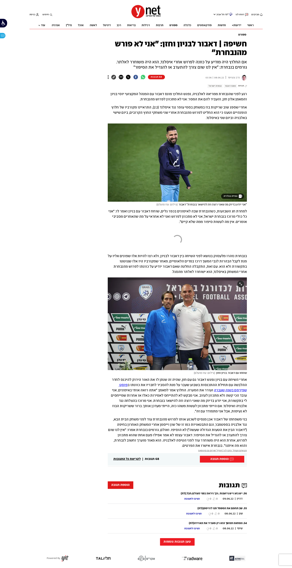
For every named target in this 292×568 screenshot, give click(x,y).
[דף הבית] (146, 18)
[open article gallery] (177, 162)
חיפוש (45, 15)
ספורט (242, 34)
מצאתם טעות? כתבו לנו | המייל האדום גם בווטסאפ (222, 451)
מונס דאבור (230, 86)
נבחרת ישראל (215, 86)
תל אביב (220, 15)
